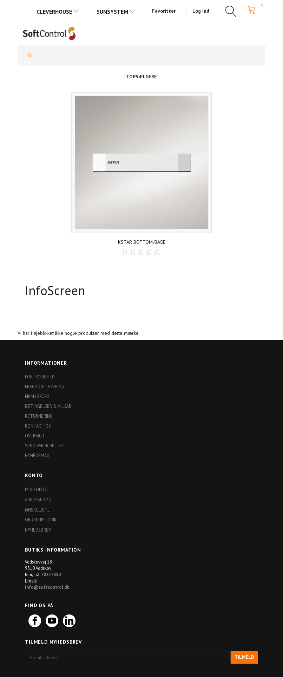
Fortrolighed (40, 376)
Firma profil (37, 396)
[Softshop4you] (49, 33)
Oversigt (35, 435)
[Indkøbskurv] (253, 10)
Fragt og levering (44, 386)
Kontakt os (38, 426)
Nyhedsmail (37, 455)
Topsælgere (141, 76)
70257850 (51, 574)
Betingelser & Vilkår (48, 406)
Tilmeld (244, 657)
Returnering (39, 416)
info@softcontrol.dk (47, 587)
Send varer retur (44, 445)
